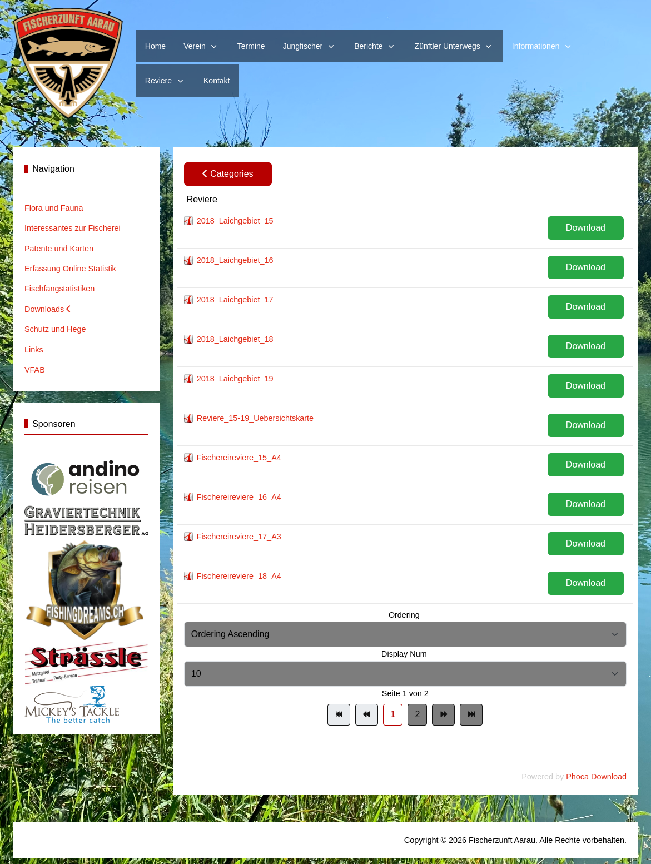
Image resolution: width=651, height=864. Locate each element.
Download (585, 227)
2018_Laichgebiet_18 (235, 339)
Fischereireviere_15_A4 (239, 457)
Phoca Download (596, 776)
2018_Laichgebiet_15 (235, 220)
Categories (228, 173)
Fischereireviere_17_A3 (239, 536)
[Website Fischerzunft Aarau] (68, 63)
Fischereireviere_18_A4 (239, 576)
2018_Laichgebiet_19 (235, 378)
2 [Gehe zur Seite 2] (417, 714)
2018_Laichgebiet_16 (235, 260)
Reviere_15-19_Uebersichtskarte (255, 418)
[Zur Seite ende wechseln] (471, 714)
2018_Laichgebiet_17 (235, 299)
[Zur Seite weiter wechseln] (443, 714)
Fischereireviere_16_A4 (239, 497)
